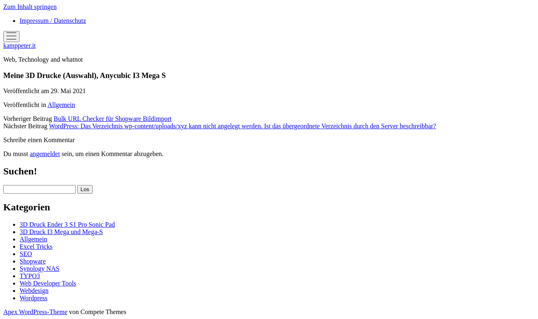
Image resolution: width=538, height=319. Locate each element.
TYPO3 (30, 275)
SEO (26, 253)
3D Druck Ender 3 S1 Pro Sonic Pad (67, 224)
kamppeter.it (19, 45)
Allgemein (61, 104)
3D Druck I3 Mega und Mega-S (61, 231)
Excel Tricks (36, 246)
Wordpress (33, 297)
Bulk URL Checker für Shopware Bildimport (113, 118)
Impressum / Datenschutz (53, 20)
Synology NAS (39, 268)
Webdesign (34, 290)
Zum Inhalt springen (30, 6)
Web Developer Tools (48, 283)
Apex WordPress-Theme (35, 311)
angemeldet (45, 153)
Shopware (33, 261)
